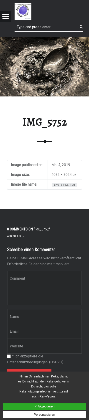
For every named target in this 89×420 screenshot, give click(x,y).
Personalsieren (44, 414)
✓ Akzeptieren (44, 406)
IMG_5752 (44, 121)
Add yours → (16, 236)
